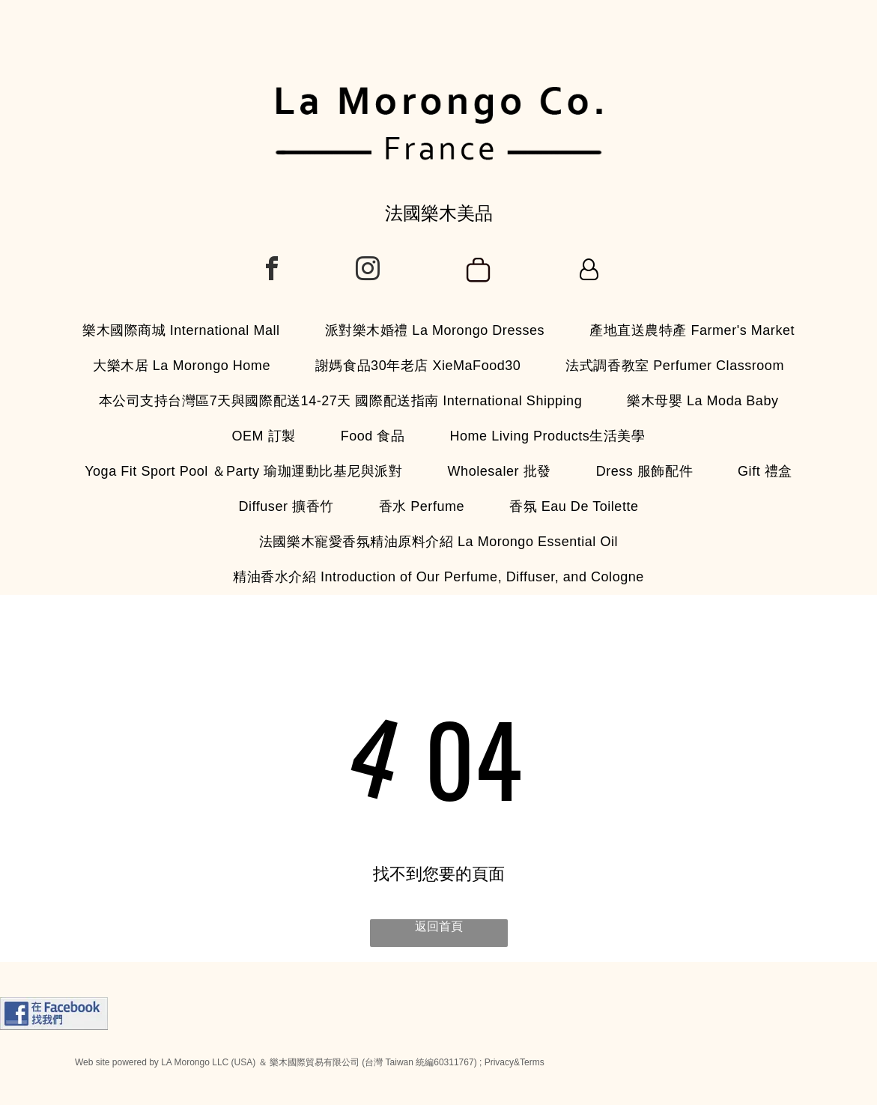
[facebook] (272, 271)
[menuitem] (181, 330)
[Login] (589, 270)
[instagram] (368, 271)
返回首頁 (439, 926)
